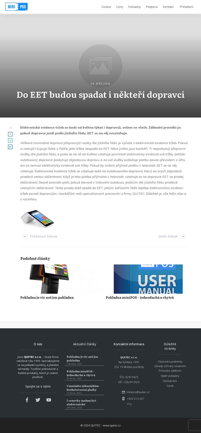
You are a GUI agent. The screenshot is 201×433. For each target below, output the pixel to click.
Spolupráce (170, 381)
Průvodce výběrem (170, 370)
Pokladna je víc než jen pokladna (61, 283)
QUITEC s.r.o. (33, 357)
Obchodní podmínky (170, 361)
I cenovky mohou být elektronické (84, 404)
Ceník (170, 386)
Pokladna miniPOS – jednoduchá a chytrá (147, 283)
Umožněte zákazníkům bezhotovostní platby (84, 389)
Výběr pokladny (170, 376)
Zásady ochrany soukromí (170, 366)
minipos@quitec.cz (138, 392)
